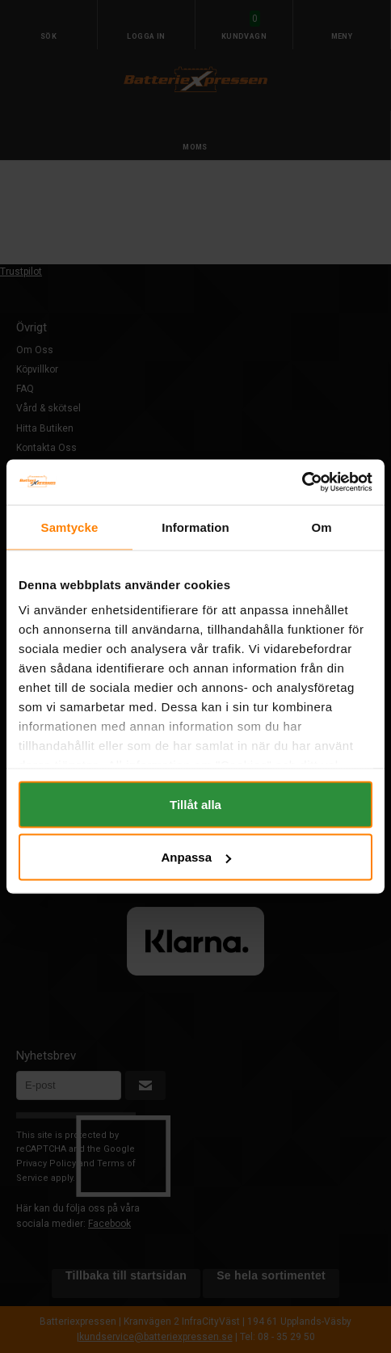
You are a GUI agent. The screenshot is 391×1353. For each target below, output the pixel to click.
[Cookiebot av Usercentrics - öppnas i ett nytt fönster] (301, 482)
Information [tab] (195, 526)
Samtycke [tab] (70, 526)
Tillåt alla (195, 804)
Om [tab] (321, 526)
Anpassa (196, 857)
